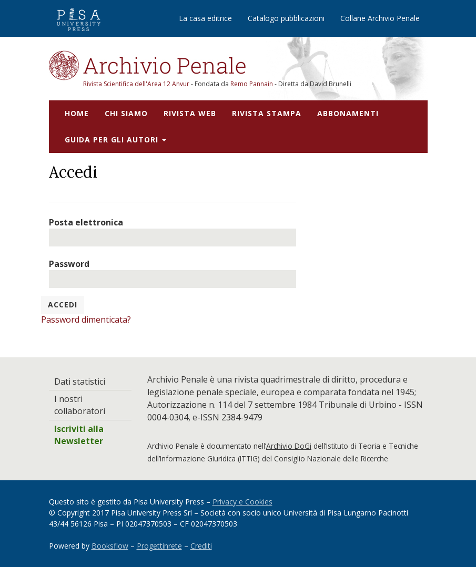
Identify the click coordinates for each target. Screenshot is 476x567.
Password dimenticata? (86, 319)
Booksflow (110, 546)
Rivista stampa (266, 113)
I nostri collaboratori (79, 405)
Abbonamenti (348, 113)
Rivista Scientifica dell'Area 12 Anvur (137, 83)
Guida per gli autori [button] (115, 140)
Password (69, 264)
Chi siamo (126, 113)
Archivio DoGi (288, 446)
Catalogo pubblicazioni (286, 18)
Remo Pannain (251, 83)
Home (77, 113)
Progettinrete (159, 546)
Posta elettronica (86, 222)
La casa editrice (205, 18)
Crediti (201, 546)
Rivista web (190, 113)
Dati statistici (79, 381)
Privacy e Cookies (242, 502)
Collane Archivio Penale (380, 18)
